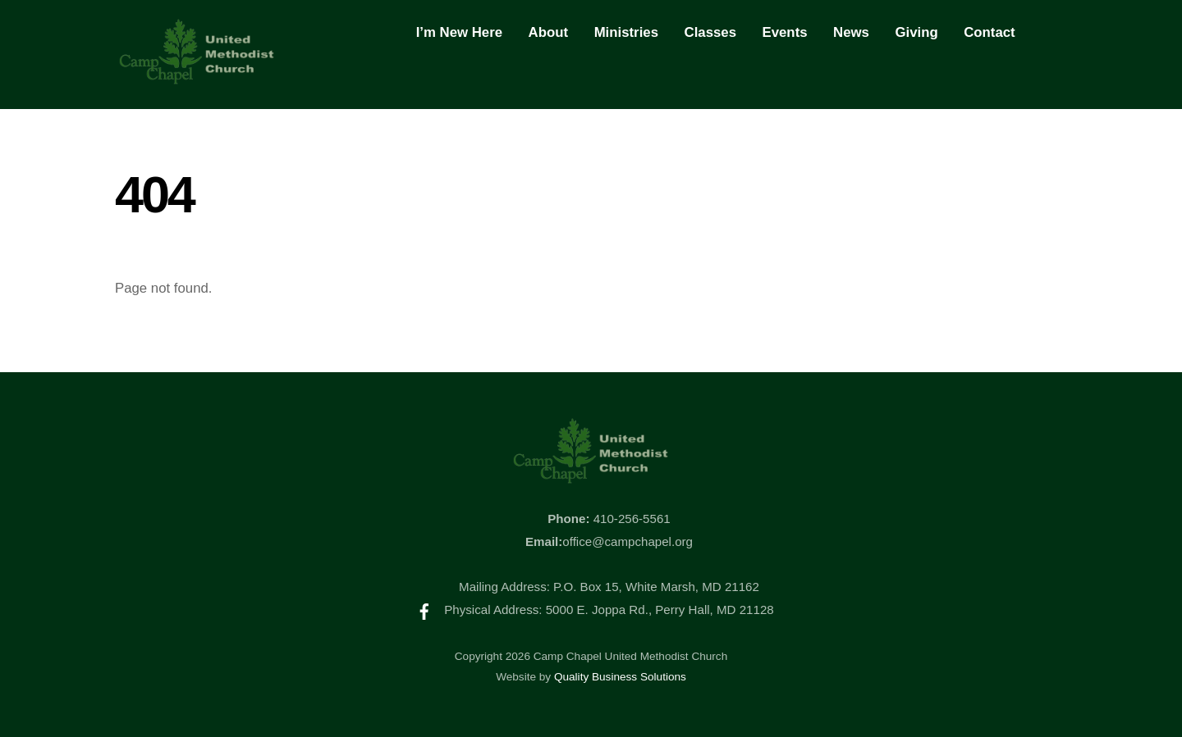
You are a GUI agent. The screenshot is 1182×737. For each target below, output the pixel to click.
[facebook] (424, 609)
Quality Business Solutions (620, 677)
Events (785, 32)
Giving (916, 32)
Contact (989, 32)
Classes (710, 32)
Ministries (626, 32)
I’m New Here (459, 32)
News (851, 32)
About (548, 32)
